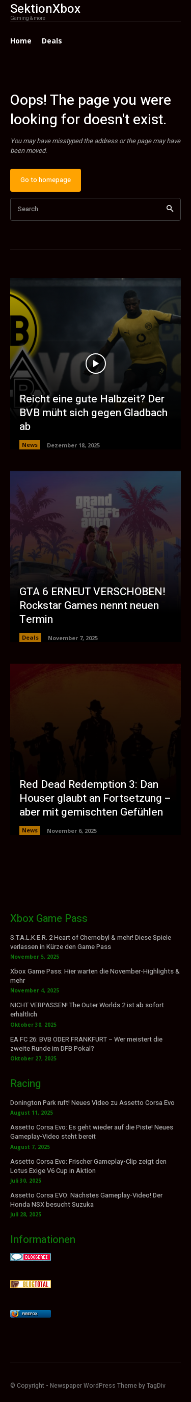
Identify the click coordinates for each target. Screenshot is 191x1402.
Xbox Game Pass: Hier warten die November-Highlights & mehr (95, 975)
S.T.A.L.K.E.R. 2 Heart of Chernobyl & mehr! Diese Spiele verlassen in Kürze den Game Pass (90, 942)
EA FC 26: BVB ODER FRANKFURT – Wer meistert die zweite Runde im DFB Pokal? (86, 1043)
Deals (30, 637)
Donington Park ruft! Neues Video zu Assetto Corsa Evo (92, 1102)
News (30, 444)
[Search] (170, 209)
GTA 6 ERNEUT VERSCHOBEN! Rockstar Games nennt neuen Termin (92, 606)
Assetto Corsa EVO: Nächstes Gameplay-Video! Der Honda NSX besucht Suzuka (86, 1199)
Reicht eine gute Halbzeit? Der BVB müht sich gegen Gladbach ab (93, 413)
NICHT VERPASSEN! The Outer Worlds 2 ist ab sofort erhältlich (87, 1009)
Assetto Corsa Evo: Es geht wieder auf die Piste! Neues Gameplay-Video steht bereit (91, 1131)
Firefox (29, 1314)
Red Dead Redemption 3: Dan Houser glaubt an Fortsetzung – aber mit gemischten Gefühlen (95, 799)
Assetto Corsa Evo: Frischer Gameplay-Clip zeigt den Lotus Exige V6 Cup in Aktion (88, 1166)
